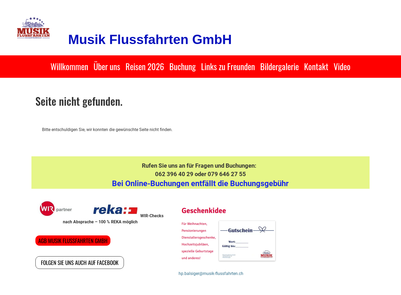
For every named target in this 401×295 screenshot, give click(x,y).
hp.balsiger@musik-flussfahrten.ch (211, 273)
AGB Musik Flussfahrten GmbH (73, 240)
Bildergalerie (279, 66)
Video (342, 66)
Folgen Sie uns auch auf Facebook (79, 262)
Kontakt (316, 66)
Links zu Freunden (228, 66)
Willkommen (69, 66)
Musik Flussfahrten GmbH (150, 39)
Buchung (182, 66)
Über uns (107, 66)
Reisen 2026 (144, 66)
